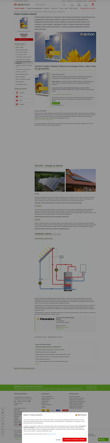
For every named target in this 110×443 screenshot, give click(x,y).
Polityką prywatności (51, 434)
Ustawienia (58, 439)
